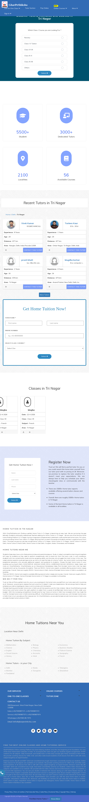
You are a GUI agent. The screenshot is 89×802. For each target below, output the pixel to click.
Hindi (35, 656)
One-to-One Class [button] (12, 8)
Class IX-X (28, 56)
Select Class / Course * (15, 343)
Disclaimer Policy (54, 792)
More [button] (75, 8)
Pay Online (44, 8)
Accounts (36, 653)
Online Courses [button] (60, 7)
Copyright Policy (65, 792)
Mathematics (11, 645)
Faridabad (10, 673)
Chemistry (37, 650)
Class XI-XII (28, 62)
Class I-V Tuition (30, 44)
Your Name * (10, 318)
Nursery (27, 38)
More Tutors (44, 295)
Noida (35, 668)
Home (8, 215)
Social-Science (11, 653)
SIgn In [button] (7, 13)
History (9, 656)
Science (9, 648)
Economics (64, 645)
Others (26, 68)
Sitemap (73, 792)
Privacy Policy (9, 792)
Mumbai (9, 671)
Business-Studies (66, 648)
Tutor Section (30, 8)
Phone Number (11, 330)
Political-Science (66, 650)
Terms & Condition (19, 792)
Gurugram (37, 671)
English (9, 650)
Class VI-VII (28, 50)
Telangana (64, 668)
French (62, 656)
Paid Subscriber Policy (32, 792)
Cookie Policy (44, 792)
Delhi (13, 215)
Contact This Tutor (33, 250)
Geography (64, 653)
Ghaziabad (64, 671)
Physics (35, 648)
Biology (36, 645)
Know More (55, 799)
